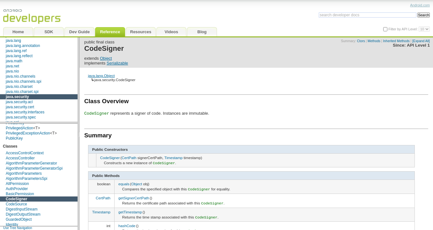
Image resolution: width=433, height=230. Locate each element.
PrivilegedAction (19, 128)
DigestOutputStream (23, 214)
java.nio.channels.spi (23, 81)
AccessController (20, 158)
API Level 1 (418, 45)
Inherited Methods (396, 41)
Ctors (361, 41)
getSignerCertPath (133, 197)
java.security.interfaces (25, 112)
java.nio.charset (19, 86)
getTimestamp (130, 210)
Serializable (117, 63)
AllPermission (17, 183)
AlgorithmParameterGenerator (31, 163)
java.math (14, 61)
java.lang (13, 40)
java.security (17, 97)
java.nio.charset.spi (22, 91)
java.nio (12, 71)
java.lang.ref (16, 51)
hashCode (126, 223)
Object (106, 58)
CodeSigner (16, 199)
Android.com (420, 5)
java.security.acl (19, 102)
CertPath (129, 158)
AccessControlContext (25, 153)
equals (123, 183)
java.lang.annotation (23, 45)
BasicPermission (20, 194)
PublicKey (14, 138)
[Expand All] (421, 41)
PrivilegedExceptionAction (28, 133)
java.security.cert (20, 107)
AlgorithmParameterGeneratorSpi (34, 168)
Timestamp (173, 158)
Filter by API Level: (403, 29)
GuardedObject (19, 219)
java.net (12, 66)
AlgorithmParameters (24, 173)
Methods (374, 41)
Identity (12, 224)
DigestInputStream (21, 209)
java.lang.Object (101, 75)
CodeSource (16, 204)
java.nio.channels (20, 76)
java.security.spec (21, 117)
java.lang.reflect (19, 56)
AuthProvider (17, 189)
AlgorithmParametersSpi (26, 178)
